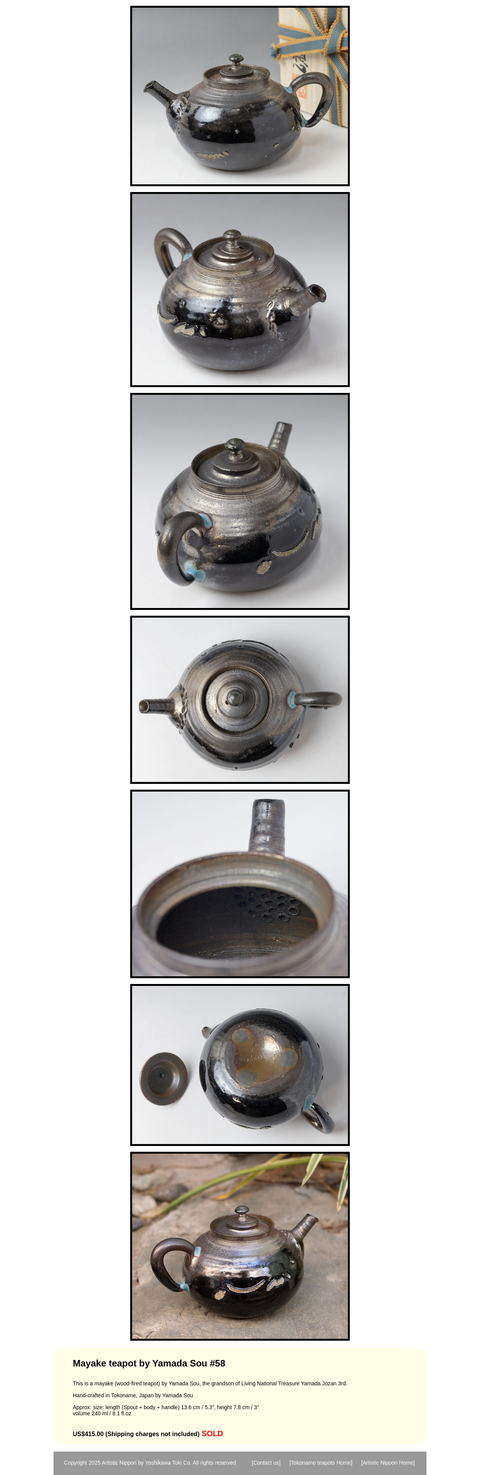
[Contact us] (266, 1463)
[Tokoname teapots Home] (320, 1463)
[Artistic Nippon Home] (388, 1463)
